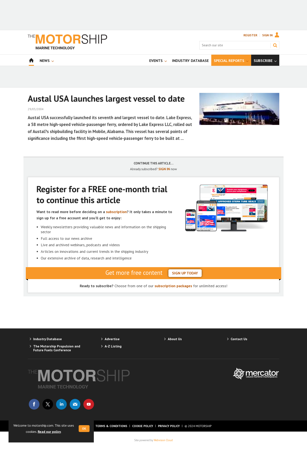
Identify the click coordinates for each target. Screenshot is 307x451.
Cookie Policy (142, 426)
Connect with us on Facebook (34, 404)
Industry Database (47, 339)
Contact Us (239, 339)
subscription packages (173, 285)
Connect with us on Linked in (61, 404)
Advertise (112, 339)
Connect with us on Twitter (47, 404)
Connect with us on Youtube (88, 404)
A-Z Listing (113, 346)
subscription (116, 211)
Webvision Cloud (163, 440)
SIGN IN (164, 169)
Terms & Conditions (111, 426)
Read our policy (49, 431)
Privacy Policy (169, 426)
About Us (175, 339)
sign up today (185, 273)
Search (275, 45)
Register (250, 35)
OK (84, 428)
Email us (75, 404)
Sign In (267, 35)
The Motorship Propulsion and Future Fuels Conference (56, 348)
